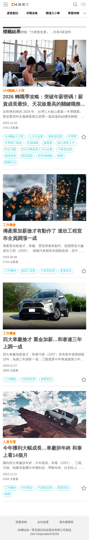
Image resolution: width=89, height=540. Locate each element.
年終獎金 (27, 487)
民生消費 (10, 149)
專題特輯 (73, 13)
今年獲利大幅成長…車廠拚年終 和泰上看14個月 (42, 451)
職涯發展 (10, 155)
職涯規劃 (27, 155)
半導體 (72, 136)
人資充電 (9, 441)
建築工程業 (28, 270)
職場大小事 (53, 13)
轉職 (60, 155)
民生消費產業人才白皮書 (36, 149)
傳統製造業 (55, 136)
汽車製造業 (65, 149)
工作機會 (9, 224)
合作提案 (43, 522)
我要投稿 (21, 522)
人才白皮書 (36, 136)
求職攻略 (32, 13)
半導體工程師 (13, 142)
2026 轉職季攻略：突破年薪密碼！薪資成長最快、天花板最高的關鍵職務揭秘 (44, 101)
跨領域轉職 (45, 155)
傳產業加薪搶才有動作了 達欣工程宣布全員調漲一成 (42, 234)
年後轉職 (32, 142)
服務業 (48, 142)
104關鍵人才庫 (13, 90)
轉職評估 (10, 162)
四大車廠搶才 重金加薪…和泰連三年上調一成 (42, 343)
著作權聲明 (66, 522)
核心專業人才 (65, 142)
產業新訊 (12, 13)
